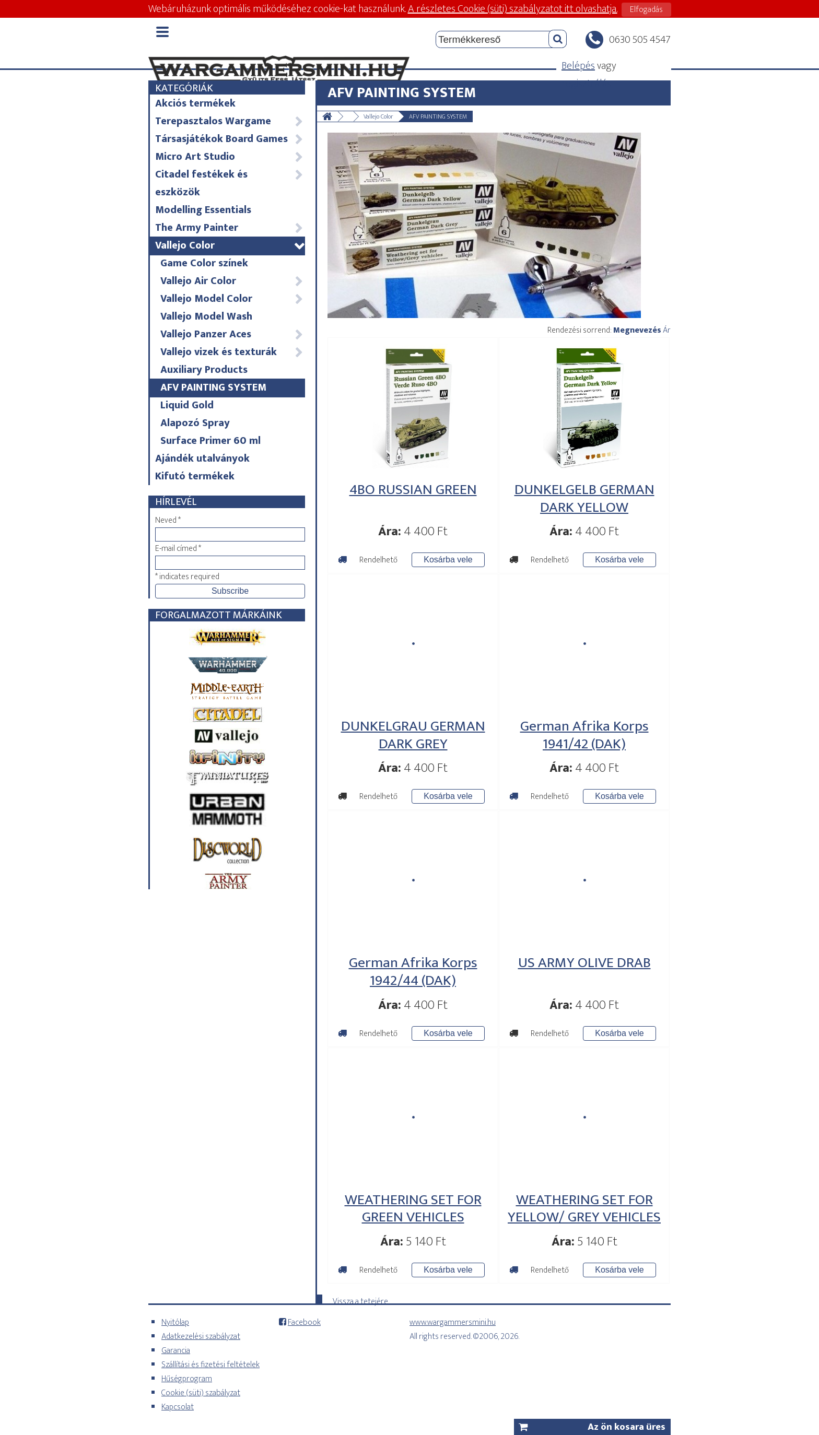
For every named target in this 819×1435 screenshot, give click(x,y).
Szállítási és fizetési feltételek (210, 1365)
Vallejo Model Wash (206, 316)
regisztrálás (586, 83)
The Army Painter (229, 228)
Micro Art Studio (229, 157)
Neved (168, 520)
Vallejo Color (229, 245)
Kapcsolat (177, 1407)
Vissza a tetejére (360, 1300)
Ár (667, 330)
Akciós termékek (195, 103)
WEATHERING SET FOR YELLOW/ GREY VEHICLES (584, 1208)
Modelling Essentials (203, 210)
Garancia (175, 1351)
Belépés (578, 66)
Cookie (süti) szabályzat (200, 1393)
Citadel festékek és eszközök (229, 183)
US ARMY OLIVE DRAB (584, 962)
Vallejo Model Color (232, 299)
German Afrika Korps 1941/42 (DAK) (584, 735)
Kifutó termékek (195, 476)
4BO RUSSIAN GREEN (413, 489)
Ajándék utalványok (202, 458)
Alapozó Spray (195, 423)
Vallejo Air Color (232, 281)
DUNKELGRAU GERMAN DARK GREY (413, 735)
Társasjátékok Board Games (229, 139)
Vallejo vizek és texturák (232, 352)
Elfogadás (646, 10)
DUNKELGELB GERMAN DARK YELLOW (584, 498)
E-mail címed (178, 549)
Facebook (304, 1322)
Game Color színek (204, 263)
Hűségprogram (186, 1379)
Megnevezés (637, 330)
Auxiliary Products (204, 370)
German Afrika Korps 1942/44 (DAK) (413, 971)
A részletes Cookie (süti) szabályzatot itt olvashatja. (512, 9)
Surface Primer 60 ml (210, 441)
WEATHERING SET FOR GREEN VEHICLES (413, 1208)
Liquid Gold (187, 405)
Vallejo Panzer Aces (232, 334)
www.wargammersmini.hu (453, 1322)
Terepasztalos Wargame (229, 121)
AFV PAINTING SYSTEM (213, 387)
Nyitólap (175, 1322)
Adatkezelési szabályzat (200, 1337)
